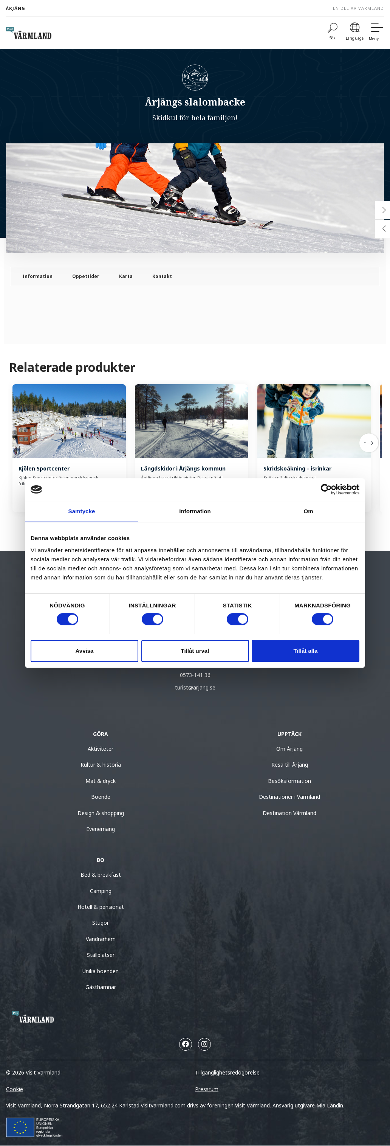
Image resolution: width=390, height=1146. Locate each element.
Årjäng (15, 8)
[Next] (368, 442)
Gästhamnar (100, 987)
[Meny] (376, 33)
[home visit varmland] (28, 33)
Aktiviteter (100, 748)
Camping (100, 890)
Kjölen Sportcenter (44, 468)
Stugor (100, 922)
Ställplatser (101, 954)
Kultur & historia (100, 764)
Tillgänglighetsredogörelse (227, 1072)
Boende (100, 796)
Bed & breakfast (100, 874)
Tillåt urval (195, 651)
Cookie (14, 1089)
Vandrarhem (101, 939)
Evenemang (100, 828)
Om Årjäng (289, 748)
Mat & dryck (100, 780)
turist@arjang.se (195, 687)
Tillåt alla (306, 651)
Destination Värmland (289, 813)
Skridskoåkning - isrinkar (297, 468)
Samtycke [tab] (81, 511)
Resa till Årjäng (289, 764)
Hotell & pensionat (100, 906)
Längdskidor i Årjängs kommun (183, 468)
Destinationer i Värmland (289, 796)
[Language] (355, 33)
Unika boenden (100, 971)
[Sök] (333, 33)
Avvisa (85, 651)
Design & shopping (100, 813)
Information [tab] (195, 511)
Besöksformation (289, 780)
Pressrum (206, 1089)
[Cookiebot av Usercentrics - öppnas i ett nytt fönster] (326, 489)
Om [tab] (308, 511)
